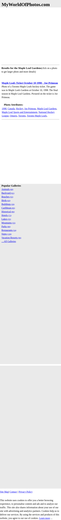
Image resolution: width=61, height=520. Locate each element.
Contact (13, 492)
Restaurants (8, 230)
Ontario (13, 115)
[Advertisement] (30, 35)
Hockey (19, 108)
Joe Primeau (30, 108)
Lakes (6, 219)
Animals (7, 189)
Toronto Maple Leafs (37, 115)
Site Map (4, 492)
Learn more (44, 518)
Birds (5, 200)
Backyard (7, 193)
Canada (11, 108)
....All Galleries (8, 241)
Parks (5, 226)
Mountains (8, 223)
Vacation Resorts (11, 237)
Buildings (7, 204)
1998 (4, 108)
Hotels (6, 215)
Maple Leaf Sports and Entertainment (19, 112)
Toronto (22, 115)
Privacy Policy (25, 492)
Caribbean (8, 208)
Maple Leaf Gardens (47, 108)
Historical (8, 211)
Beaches (7, 196)
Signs (6, 234)
